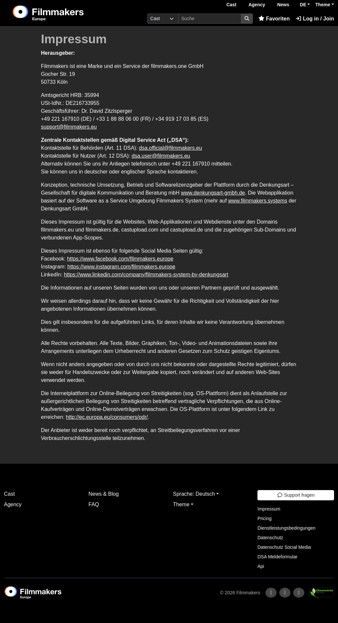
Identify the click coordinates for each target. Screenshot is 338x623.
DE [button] (303, 4)
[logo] (64, 13)
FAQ (93, 504)
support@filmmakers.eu (69, 127)
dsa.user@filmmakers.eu (161, 156)
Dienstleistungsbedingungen (286, 528)
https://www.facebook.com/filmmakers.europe (120, 259)
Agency (257, 4)
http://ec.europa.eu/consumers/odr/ (107, 417)
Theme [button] (322, 4)
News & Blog (103, 494)
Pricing (264, 518)
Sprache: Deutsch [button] (194, 494)
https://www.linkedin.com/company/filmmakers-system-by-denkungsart (146, 274)
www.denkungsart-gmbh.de (213, 193)
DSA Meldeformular (277, 556)
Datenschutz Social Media (284, 547)
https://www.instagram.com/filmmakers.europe (121, 266)
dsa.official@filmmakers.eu (170, 148)
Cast (231, 4)
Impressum (268, 509)
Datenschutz (270, 537)
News (283, 4)
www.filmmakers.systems (257, 200)
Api (260, 566)
